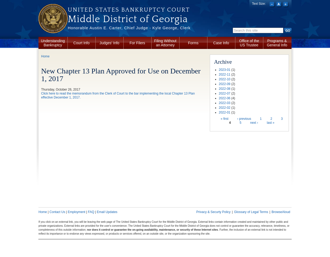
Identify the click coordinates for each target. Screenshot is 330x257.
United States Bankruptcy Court (129, 9)
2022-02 (224, 108)
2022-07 (224, 93)
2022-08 (224, 89)
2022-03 (224, 103)
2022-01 (224, 112)
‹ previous (244, 119)
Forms (193, 43)
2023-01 (224, 70)
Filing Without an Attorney (165, 43)
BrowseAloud (280, 212)
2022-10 (224, 79)
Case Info (221, 43)
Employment (76, 212)
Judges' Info (109, 43)
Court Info (81, 43)
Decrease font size (272, 5)
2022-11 (224, 74)
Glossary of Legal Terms (251, 212)
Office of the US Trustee (249, 43)
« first (224, 119)
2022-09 (224, 84)
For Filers (137, 43)
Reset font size (279, 5)
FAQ (91, 212)
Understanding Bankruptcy (53, 43)
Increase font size (286, 5)
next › (254, 123)
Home (45, 56)
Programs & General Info (277, 43)
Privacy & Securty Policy (213, 212)
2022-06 (224, 98)
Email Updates (107, 212)
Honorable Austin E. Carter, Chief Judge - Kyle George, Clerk (129, 28)
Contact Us (57, 212)
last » (270, 123)
